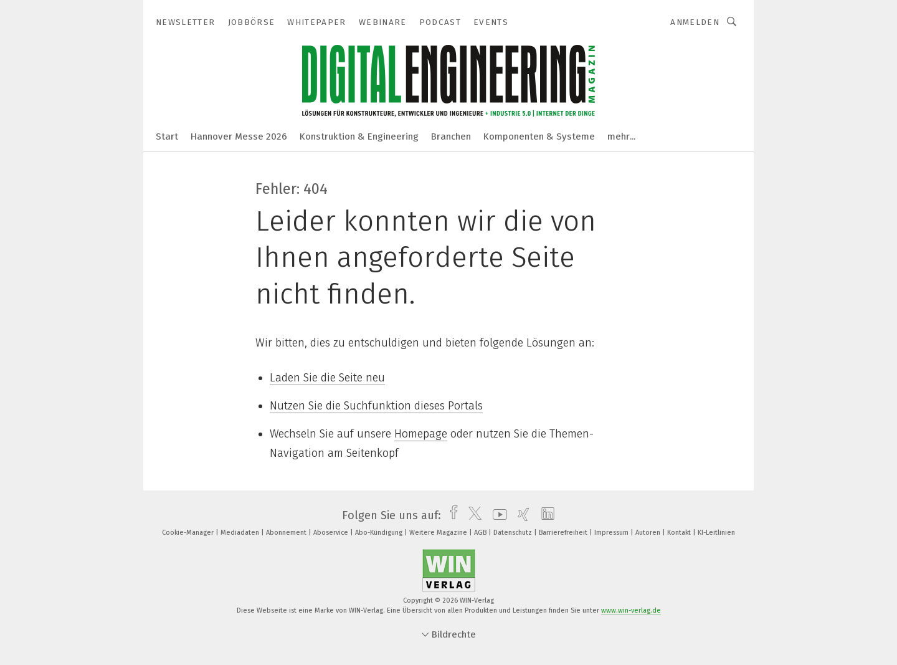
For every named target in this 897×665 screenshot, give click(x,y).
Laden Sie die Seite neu (327, 378)
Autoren (648, 533)
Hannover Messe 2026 (239, 136)
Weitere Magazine (439, 533)
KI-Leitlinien (716, 533)
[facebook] (450, 515)
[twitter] (471, 515)
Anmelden (694, 22)
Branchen (451, 136)
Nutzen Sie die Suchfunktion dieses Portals (376, 406)
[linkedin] (545, 515)
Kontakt (680, 533)
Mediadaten (241, 533)
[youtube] (496, 515)
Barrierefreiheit (564, 533)
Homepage (420, 434)
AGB (481, 533)
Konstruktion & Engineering (359, 136)
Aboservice (331, 533)
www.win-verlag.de (631, 610)
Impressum (612, 533)
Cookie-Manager (189, 533)
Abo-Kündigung (379, 533)
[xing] (520, 515)
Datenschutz (513, 533)
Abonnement (287, 533)
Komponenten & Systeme (539, 136)
